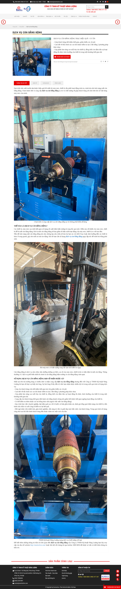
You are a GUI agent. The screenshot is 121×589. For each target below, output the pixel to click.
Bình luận (58, 83)
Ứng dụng (48, 16)
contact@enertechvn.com (56, 2)
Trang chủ (15, 26)
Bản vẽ (35, 83)
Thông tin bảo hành (84, 16)
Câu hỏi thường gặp (67, 573)
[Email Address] (90, 570)
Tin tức (32, 16)
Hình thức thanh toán (50, 570)
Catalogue (46, 83)
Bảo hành (47, 575)
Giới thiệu (16, 16)
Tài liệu (66, 16)
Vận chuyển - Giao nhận (51, 573)
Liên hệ (95, 16)
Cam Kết (25, 16)
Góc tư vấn (57, 16)
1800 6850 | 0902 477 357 (21, 2)
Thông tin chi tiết (21, 83)
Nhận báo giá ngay (62, 57)
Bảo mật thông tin (50, 578)
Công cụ (73, 16)
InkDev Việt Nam (71, 587)
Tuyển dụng (65, 575)
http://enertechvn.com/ (38, 545)
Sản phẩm (40, 16)
